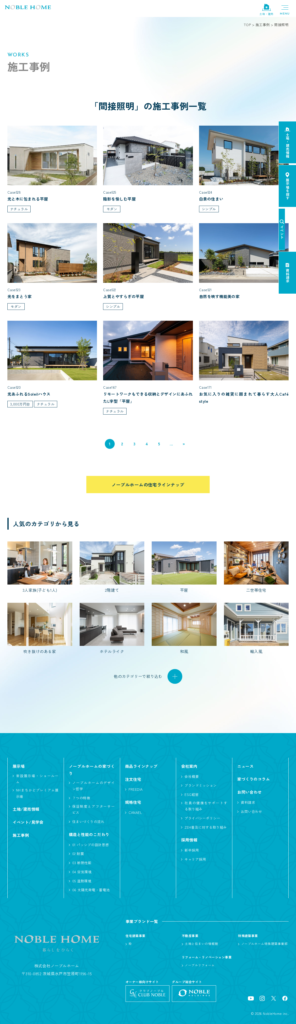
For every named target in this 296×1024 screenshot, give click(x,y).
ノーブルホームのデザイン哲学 (93, 785)
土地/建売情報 (26, 809)
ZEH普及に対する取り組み (206, 827)
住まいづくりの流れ (88, 821)
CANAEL (135, 812)
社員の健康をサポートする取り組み (206, 806)
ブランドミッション (201, 785)
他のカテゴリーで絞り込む (138, 676)
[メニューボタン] (285, 10)
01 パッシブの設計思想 (90, 844)
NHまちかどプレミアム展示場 (37, 793)
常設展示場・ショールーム (37, 778)
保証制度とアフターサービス (93, 809)
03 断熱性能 (82, 862)
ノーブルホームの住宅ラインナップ (148, 484)
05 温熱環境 (81, 880)
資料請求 (248, 802)
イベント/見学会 (28, 822)
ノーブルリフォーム (200, 965)
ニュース (245, 766)
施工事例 (21, 835)
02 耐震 (78, 853)
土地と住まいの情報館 (201, 943)
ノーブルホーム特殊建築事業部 (264, 943)
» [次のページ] (184, 444)
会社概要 (192, 776)
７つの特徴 (81, 798)
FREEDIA (136, 789)
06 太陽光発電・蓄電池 (91, 890)
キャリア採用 (195, 859)
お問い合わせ (251, 811)
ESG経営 (192, 794)
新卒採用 (192, 850)
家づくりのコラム (253, 779)
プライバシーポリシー (202, 818)
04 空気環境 (82, 871)
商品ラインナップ (141, 766)
